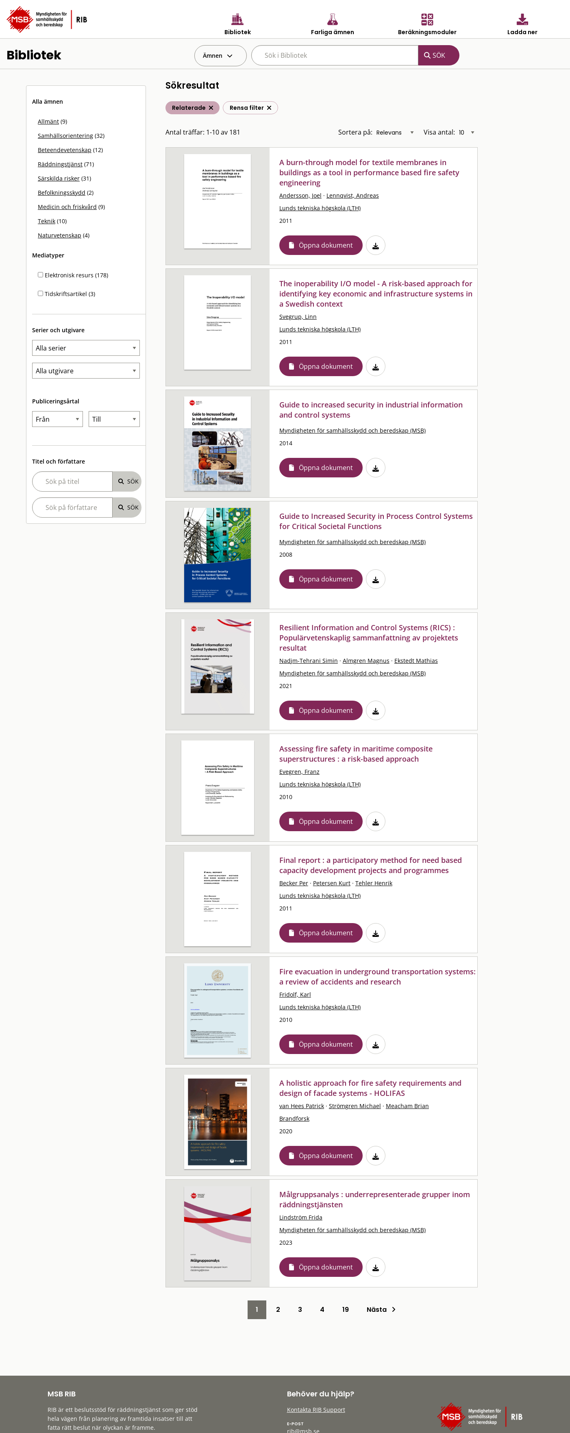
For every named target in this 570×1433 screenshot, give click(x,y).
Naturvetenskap (59, 235)
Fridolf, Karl (295, 994)
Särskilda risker (59, 178)
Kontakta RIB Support (316, 1409)
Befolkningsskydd (61, 192)
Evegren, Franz (299, 771)
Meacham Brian (407, 1106)
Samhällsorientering (65, 135)
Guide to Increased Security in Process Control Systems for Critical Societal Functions (376, 521)
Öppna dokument (326, 245)
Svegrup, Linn (298, 316)
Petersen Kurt (331, 883)
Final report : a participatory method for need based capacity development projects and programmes (370, 865)
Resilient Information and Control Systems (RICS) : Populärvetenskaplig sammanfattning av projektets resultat (368, 638)
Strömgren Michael (355, 1106)
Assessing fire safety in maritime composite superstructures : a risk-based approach (356, 754)
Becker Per (293, 883)
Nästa (381, 1309)
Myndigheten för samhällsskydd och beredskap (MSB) (352, 430)
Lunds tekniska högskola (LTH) (320, 208)
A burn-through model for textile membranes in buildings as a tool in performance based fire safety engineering (369, 172)
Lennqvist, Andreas (352, 195)
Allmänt (48, 121)
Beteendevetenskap (64, 150)
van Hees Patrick (301, 1106)
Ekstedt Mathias (416, 660)
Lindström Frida (300, 1217)
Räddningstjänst (60, 164)
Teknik (46, 221)
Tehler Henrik (373, 883)
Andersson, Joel (300, 195)
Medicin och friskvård (67, 207)
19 (345, 1309)
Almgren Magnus (366, 660)
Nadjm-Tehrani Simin (308, 660)
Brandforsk (294, 1118)
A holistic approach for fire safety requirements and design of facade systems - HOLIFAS (370, 1088)
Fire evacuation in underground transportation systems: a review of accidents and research (377, 977)
